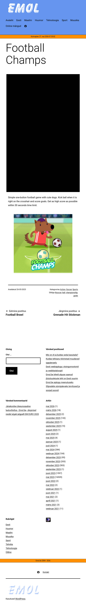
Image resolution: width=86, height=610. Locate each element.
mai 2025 (50, 438)
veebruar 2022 (52, 489)
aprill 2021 (51, 500)
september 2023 (53, 469)
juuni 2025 (50, 434)
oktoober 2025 (52, 422)
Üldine (8, 552)
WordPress (20, 599)
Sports (75, 289)
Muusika (10, 536)
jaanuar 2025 (52, 442)
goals (76, 296)
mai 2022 (50, 485)
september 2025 (53, 426)
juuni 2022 (50, 481)
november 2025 (53, 418)
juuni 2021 (50, 493)
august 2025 (51, 430)
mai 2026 (50, 406)
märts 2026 (51, 410)
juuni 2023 (50, 473)
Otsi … (8, 354)
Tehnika (9, 544)
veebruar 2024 (52, 453)
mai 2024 (50, 449)
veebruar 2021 (52, 508)
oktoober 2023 (52, 465)
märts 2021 (51, 505)
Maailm (9, 532)
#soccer (58, 292)
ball (63, 292)
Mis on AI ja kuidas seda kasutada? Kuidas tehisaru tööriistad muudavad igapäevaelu (62, 359)
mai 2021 (50, 497)
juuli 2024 (50, 445)
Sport (8, 540)
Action (62, 289)
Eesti (8, 524)
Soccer (69, 289)
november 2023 (53, 461)
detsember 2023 (53, 457)
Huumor (9, 528)
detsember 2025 (53, 414)
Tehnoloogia (11, 548)
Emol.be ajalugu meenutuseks (59, 382)
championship (72, 292)
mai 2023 (50, 477)
